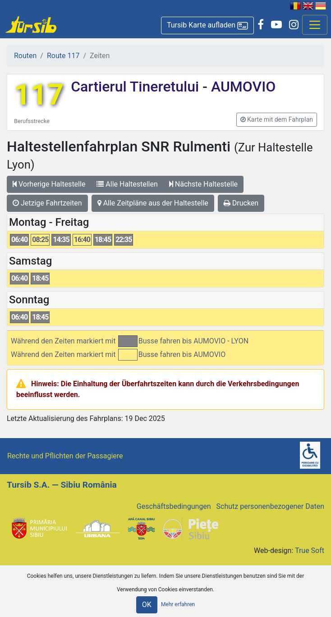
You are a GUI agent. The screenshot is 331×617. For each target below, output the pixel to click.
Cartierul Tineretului (136, 86)
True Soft (309, 550)
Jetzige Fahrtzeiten (47, 203)
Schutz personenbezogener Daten (270, 506)
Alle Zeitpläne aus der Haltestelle (152, 203)
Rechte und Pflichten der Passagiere (65, 456)
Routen (25, 55)
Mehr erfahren (178, 604)
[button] (207, 25)
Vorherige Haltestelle (49, 184)
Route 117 (63, 55)
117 (39, 95)
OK (147, 604)
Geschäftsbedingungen (174, 506)
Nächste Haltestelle (203, 184)
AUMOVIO (241, 86)
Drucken (241, 203)
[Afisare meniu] (314, 25)
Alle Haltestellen (127, 184)
